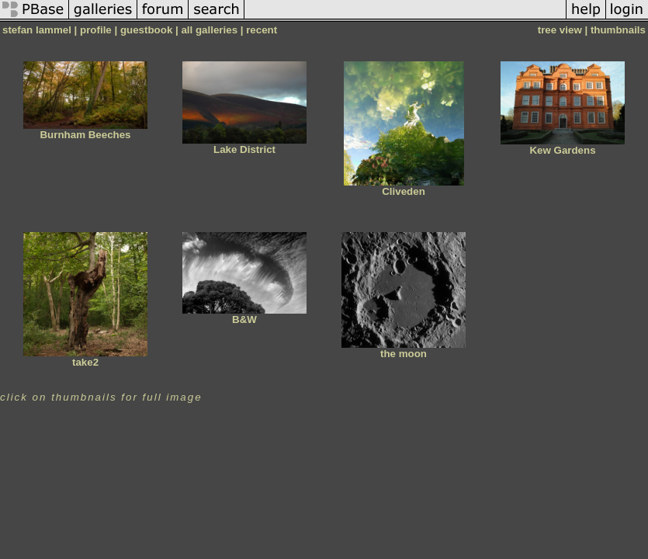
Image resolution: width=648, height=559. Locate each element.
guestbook (146, 30)
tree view (560, 30)
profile (96, 30)
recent (261, 30)
